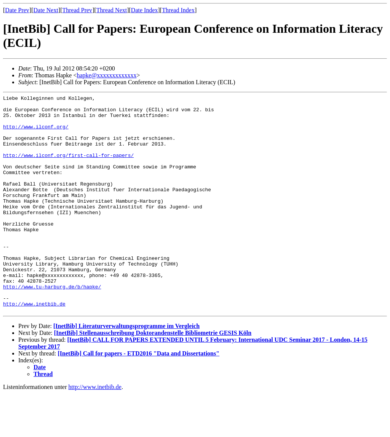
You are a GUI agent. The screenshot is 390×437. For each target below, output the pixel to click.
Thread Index (178, 10)
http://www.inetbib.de (34, 346)
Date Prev (17, 10)
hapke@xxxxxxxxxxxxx (106, 75)
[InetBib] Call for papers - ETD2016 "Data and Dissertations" (139, 397)
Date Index (144, 10)
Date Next (46, 10)
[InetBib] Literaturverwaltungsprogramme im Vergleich (126, 369)
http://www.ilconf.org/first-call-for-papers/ (68, 167)
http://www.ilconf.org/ (36, 133)
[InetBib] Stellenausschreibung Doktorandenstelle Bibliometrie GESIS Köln (152, 376)
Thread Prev (77, 10)
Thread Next (111, 10)
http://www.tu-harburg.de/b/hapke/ (52, 325)
